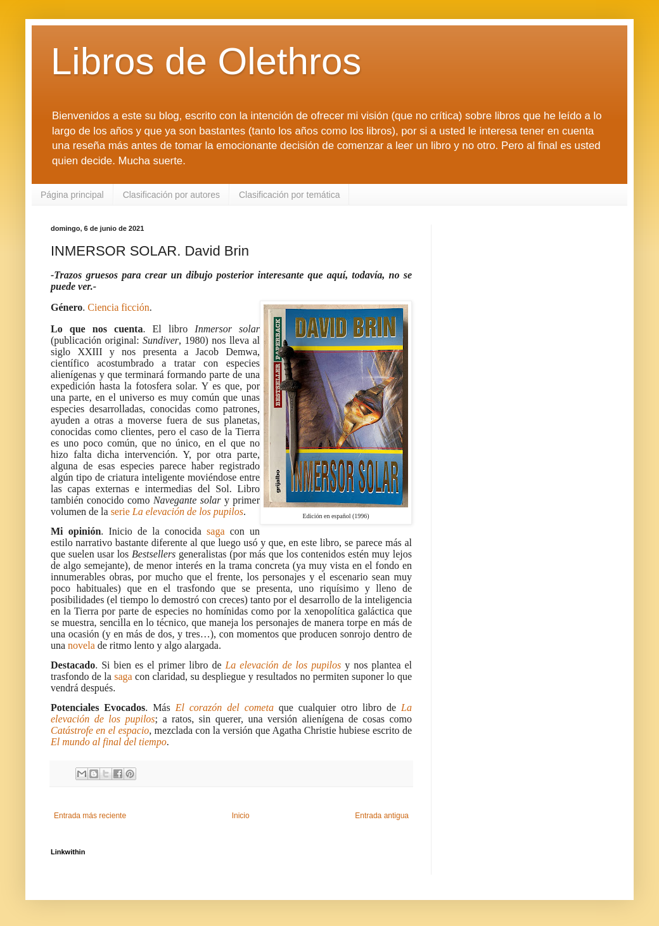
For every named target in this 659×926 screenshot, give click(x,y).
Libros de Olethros (206, 61)
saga (215, 531)
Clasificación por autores (171, 195)
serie (177, 511)
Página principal (72, 195)
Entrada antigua (382, 815)
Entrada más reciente (90, 815)
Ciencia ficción (118, 307)
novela (81, 645)
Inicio (241, 815)
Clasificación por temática (289, 195)
